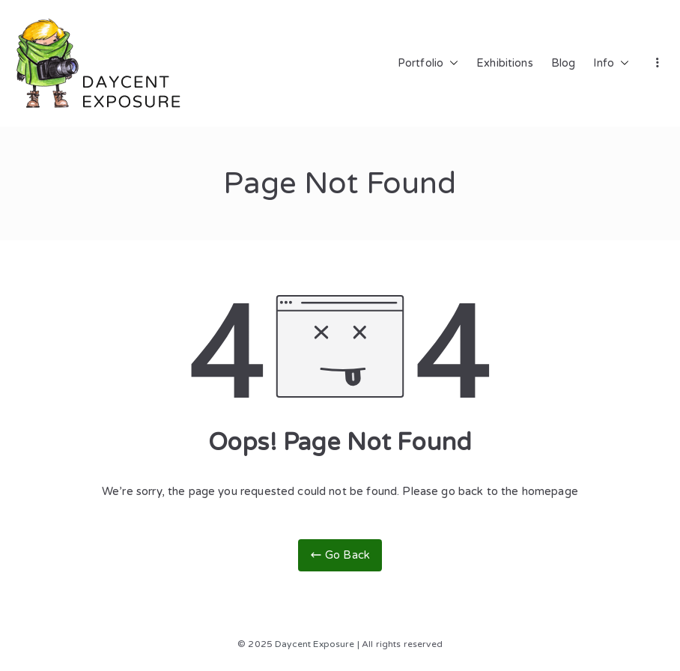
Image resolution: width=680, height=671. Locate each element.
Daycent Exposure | (317, 644)
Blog (563, 63)
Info (611, 63)
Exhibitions (504, 63)
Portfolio (428, 63)
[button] (450, 63)
